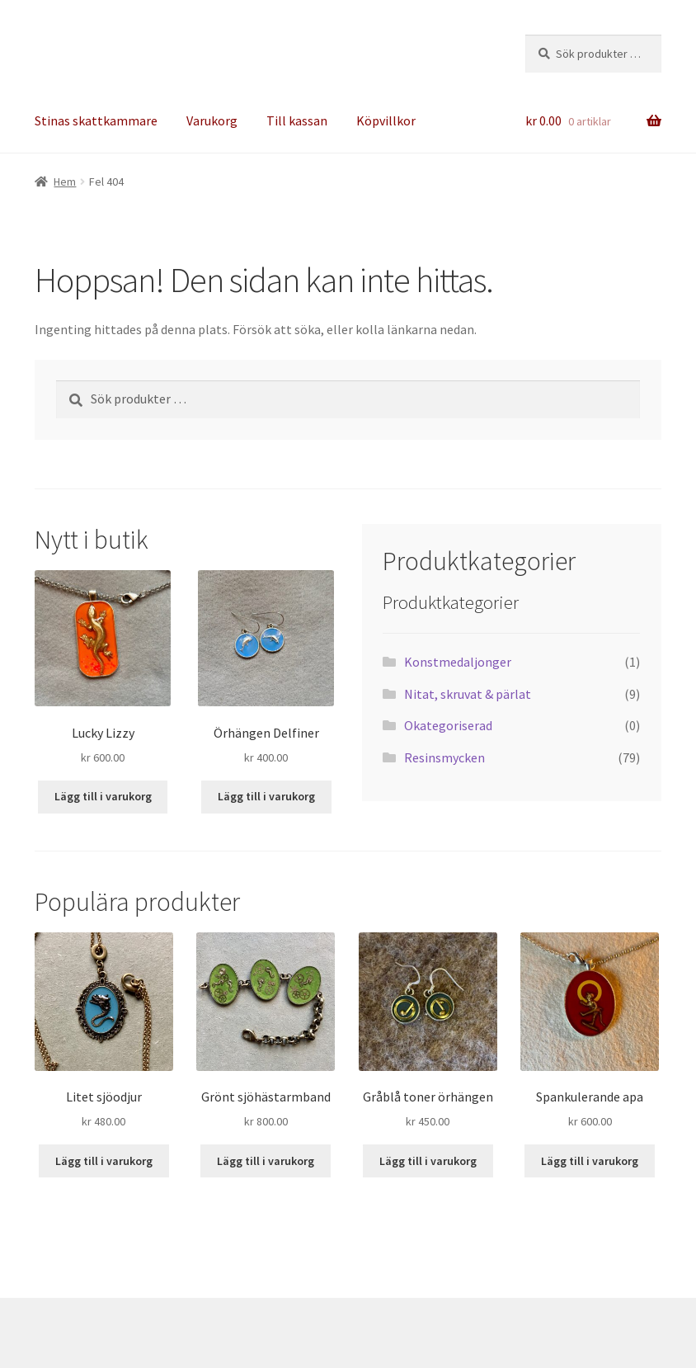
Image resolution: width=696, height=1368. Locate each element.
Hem (65, 181)
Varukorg (211, 120)
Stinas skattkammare (96, 120)
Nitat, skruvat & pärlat (467, 694)
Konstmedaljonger (457, 661)
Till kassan (296, 120)
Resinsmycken (444, 757)
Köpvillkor (386, 120)
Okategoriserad (448, 725)
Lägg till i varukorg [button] (103, 796)
